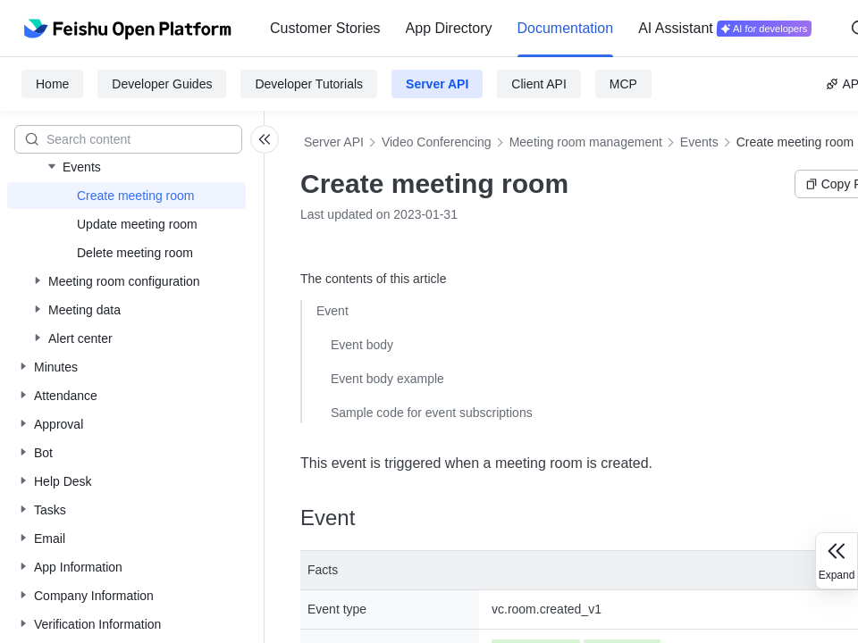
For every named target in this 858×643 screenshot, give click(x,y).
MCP (623, 84)
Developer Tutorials (309, 84)
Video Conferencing (437, 142)
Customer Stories (325, 28)
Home (52, 84)
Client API (538, 84)
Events (699, 142)
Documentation (565, 28)
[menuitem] (325, 28)
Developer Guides (162, 84)
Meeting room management (585, 142)
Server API (437, 84)
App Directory (449, 28)
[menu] (540, 28)
